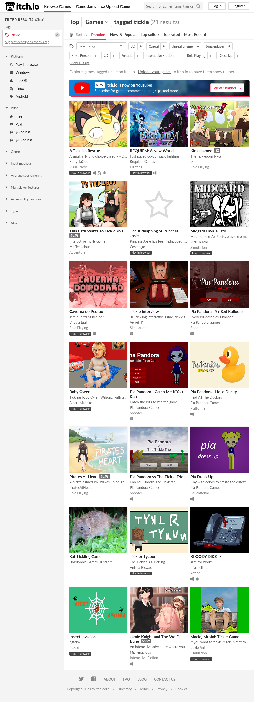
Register (238, 6)
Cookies (181, 689)
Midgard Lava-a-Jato (208, 230)
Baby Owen (79, 391)
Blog (142, 679)
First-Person (81, 55)
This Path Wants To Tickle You (96, 230)
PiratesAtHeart (80, 487)
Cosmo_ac (138, 247)
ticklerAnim (199, 647)
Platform (14, 56)
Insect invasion (82, 636)
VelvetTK (136, 322)
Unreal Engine (182, 46)
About (110, 679)
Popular (98, 34)
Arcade (127, 55)
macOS (18, 80)
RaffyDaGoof (79, 162)
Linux (17, 88)
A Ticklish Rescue (84, 150)
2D (106, 55)
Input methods (18, 163)
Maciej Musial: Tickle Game (214, 636)
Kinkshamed (201, 150)
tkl (192, 162)
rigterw (74, 642)
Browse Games (57, 6)
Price (11, 108)
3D (133, 46)
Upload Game (115, 6)
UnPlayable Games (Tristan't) (91, 562)
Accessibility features (23, 199)
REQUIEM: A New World (152, 150)
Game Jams (86, 6)
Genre (12, 152)
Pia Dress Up (201, 476)
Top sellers (150, 34)
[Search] (198, 6)
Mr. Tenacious (79, 247)
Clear (39, 20)
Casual (154, 46)
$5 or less (20, 132)
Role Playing (196, 55)
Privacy (162, 689)
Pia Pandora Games (205, 322)
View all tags (79, 63)
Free (16, 116)
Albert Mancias (80, 403)
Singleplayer (215, 46)
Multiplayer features (22, 187)
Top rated (171, 34)
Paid (16, 124)
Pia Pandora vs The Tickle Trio (156, 476)
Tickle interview (144, 311)
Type (11, 211)
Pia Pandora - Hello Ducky (213, 391)
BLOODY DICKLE (206, 556)
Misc (11, 223)
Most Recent (195, 34)
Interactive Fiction (160, 55)
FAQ (126, 679)
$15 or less (21, 140)
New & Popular (123, 34)
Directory (124, 689)
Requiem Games (142, 162)
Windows (20, 72)
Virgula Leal (199, 242)
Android (19, 96)
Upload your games (154, 71)
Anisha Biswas (141, 567)
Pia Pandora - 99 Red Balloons (216, 311)
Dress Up (225, 55)
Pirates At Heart (83, 476)
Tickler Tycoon (143, 556)
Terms (144, 689)
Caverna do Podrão (86, 311)
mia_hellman (199, 567)
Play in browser (24, 65)
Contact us (164, 679)
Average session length (24, 175)
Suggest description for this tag (27, 42)
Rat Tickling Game (85, 556)
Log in (217, 6)
